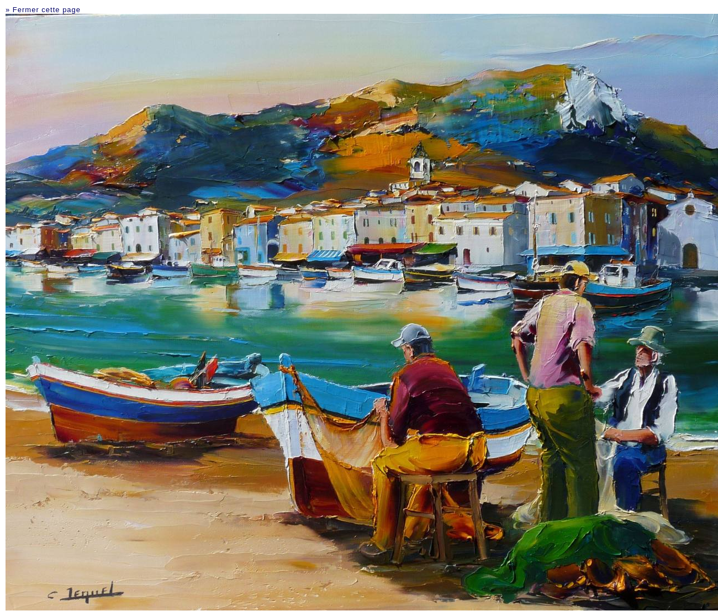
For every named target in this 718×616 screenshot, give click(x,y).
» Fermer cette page (43, 10)
